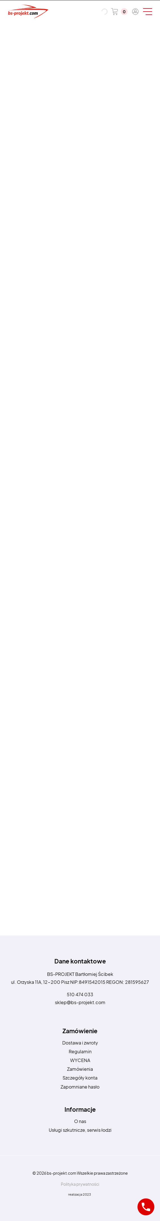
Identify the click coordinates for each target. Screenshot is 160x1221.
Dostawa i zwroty (80, 1042)
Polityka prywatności (80, 1184)
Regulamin (80, 1051)
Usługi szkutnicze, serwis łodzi (80, 1130)
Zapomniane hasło (80, 1086)
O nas (80, 1121)
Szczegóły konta (80, 1077)
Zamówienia (80, 1069)
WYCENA (80, 1060)
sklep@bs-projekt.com (80, 1002)
